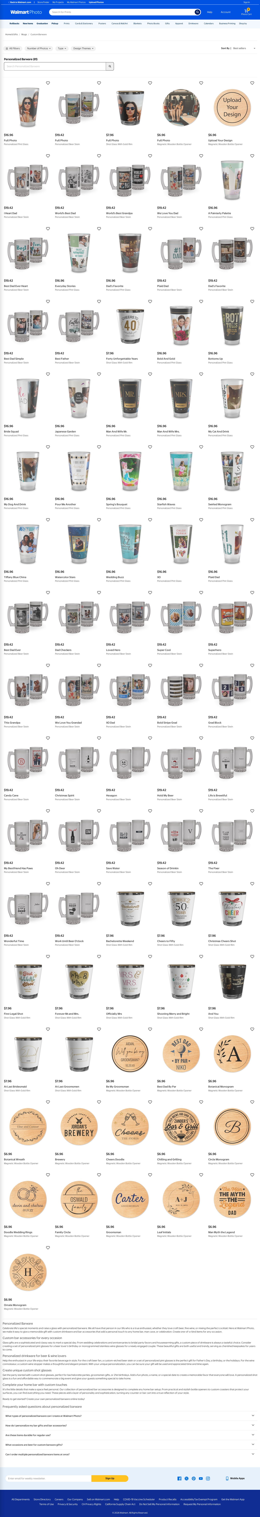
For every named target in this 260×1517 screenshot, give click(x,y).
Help (209, 12)
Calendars (209, 23)
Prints (66, 23)
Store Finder (43, 2)
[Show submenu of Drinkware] (200, 23)
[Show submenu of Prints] (71, 23)
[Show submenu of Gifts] (171, 23)
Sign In (247, 2)
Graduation (42, 23)
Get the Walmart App (232, 1499)
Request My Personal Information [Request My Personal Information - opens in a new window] (202, 1504)
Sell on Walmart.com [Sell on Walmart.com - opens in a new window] (98, 1499)
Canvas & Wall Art (120, 23)
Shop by (243, 23)
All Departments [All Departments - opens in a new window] (21, 1499)
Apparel (179, 23)
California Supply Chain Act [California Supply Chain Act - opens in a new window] (120, 1504)
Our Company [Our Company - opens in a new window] (75, 1499)
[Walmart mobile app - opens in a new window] (235, 1478)
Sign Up (109, 1478)
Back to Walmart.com (19, 2)
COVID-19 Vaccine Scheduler (139, 1499)
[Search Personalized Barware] (55, 66)
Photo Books (153, 23)
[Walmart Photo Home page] (26, 12)
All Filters (13, 48)
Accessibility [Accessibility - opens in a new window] (187, 1499)
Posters (102, 23)
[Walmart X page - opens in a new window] (187, 1478)
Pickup (55, 23)
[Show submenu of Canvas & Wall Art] (129, 23)
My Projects (58, 2)
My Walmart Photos (76, 2)
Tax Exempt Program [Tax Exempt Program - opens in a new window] (205, 1499)
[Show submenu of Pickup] (60, 23)
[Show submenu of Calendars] (215, 23)
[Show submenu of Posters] (107, 23)
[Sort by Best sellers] (244, 48)
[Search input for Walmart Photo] (122, 12)
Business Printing (227, 23)
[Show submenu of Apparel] (184, 23)
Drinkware (193, 23)
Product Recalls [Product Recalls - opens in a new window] (167, 1499)
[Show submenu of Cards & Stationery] (94, 23)
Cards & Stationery (84, 23)
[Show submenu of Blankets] (143, 23)
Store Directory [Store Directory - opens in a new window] (42, 1499)
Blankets (137, 23)
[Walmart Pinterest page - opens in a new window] (194, 1478)
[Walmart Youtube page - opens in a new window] (201, 1478)
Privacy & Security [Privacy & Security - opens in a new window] (68, 1504)
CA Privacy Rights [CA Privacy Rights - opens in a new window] (91, 1504)
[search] (110, 66)
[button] (28, 83)
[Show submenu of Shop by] (248, 23)
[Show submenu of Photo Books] (161, 23)
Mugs (24, 34)
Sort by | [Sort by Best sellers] (226, 48)
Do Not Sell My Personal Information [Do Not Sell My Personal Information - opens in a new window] (159, 1504)
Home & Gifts (11, 34)
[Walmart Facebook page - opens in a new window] (179, 1478)
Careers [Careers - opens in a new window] (59, 1499)
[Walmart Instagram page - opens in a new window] (208, 1478)
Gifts (167, 23)
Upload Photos (96, 2)
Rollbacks (14, 23)
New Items (28, 23)
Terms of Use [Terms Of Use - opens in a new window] (46, 1504)
